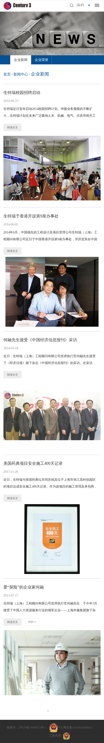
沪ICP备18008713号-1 (32, 727)
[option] (20, 59)
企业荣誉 (41, 60)
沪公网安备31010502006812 (75, 727)
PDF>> (32, 622)
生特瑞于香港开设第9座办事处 (31, 216)
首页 (7, 74)
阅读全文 (12, 127)
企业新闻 (20, 60)
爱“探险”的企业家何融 (23, 587)
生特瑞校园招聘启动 (21, 92)
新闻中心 (20, 74)
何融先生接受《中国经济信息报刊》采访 (40, 340)
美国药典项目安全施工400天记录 (33, 463)
